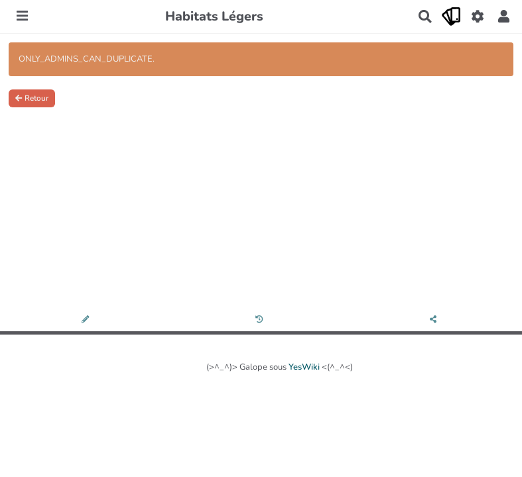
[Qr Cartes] (451, 16)
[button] (504, 16)
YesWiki (304, 367)
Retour (31, 98)
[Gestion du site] (477, 16)
